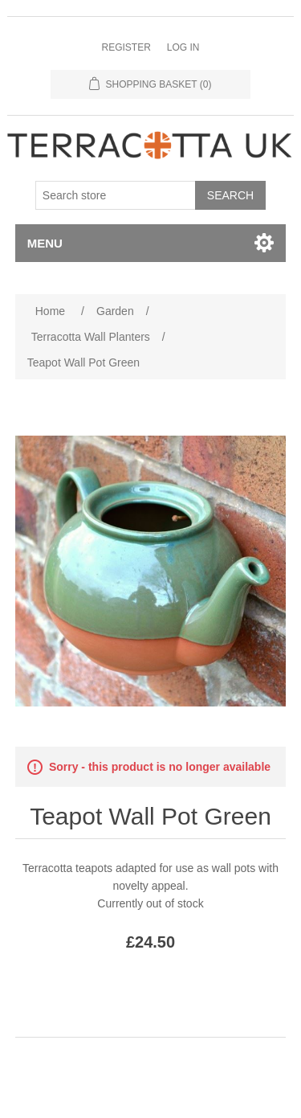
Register (125, 47)
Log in (183, 47)
